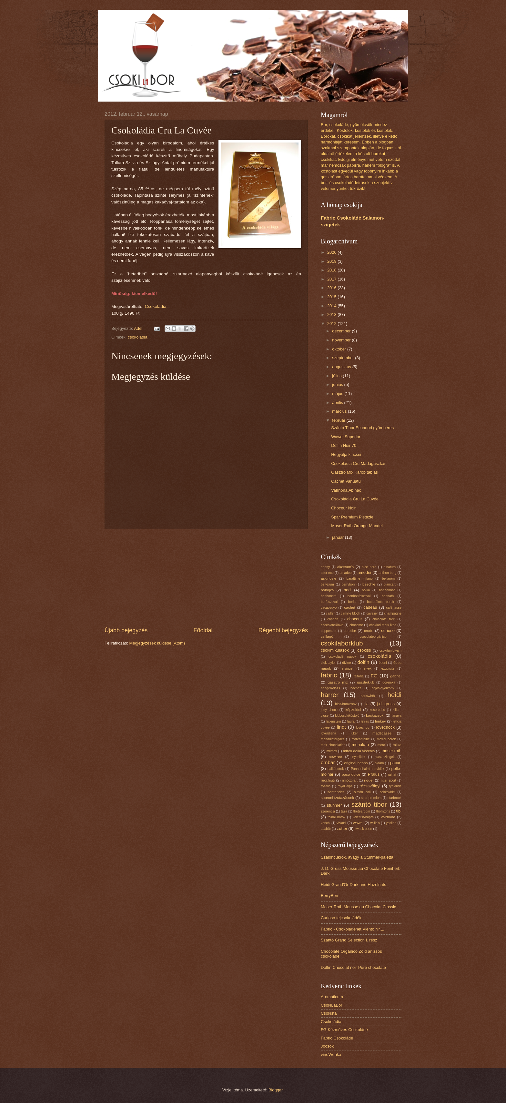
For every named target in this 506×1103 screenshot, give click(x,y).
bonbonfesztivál (359, 596)
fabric (329, 675)
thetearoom (361, 811)
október (339, 349)
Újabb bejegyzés (126, 630)
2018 (332, 270)
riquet (368, 780)
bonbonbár (387, 590)
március (340, 411)
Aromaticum (332, 996)
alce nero (369, 567)
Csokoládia (156, 306)
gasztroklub (365, 682)
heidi (394, 694)
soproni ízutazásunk (337, 798)
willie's (375, 823)
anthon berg (387, 573)
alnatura (390, 567)
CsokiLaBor (331, 1005)
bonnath (388, 596)
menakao (360, 744)
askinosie (328, 578)
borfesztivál (329, 602)
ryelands (395, 786)
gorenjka (388, 682)
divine (346, 663)
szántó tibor (369, 804)
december (342, 331)
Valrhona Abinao (346, 490)
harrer (330, 694)
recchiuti (328, 780)
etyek (367, 668)
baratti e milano (360, 578)
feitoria (359, 676)
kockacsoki (375, 715)
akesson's (345, 567)
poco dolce (351, 774)
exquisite (388, 668)
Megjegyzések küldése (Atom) (157, 643)
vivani (341, 823)
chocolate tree (383, 619)
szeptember (343, 357)
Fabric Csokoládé (337, 1038)
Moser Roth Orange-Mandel (357, 525)
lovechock (385, 727)
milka (397, 745)
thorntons (383, 811)
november (342, 340)
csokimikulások (335, 650)
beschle (368, 584)
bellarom (388, 578)
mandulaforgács (332, 739)
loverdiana (328, 733)
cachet (349, 607)
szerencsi (328, 811)
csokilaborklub (342, 643)
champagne (392, 613)
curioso (388, 630)
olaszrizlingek (385, 757)
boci (347, 589)
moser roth (391, 750)
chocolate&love (332, 625)
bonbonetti (328, 596)
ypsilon (391, 823)
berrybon (348, 584)
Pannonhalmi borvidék (367, 769)
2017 (332, 279)
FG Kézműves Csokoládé (344, 1029)
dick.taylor (328, 663)
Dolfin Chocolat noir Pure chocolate (353, 967)
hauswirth (368, 696)
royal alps (345, 786)
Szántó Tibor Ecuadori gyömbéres (362, 427)
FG (373, 675)
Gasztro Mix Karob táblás (354, 472)
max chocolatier (333, 745)
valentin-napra (363, 817)
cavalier (372, 613)
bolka (366, 590)
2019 (332, 261)
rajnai (392, 774)
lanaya (396, 715)
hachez (355, 688)
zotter (342, 828)
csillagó (327, 636)
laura (351, 721)
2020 (332, 252)
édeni (383, 663)
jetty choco (329, 710)
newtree (335, 757)
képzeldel (353, 710)
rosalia (325, 786)
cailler (330, 613)
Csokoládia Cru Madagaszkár (358, 463)
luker (354, 733)
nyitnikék (358, 757)
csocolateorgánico (373, 636)
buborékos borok (380, 602)
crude (368, 631)
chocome (356, 625)
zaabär (326, 829)
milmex (332, 751)
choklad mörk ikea (382, 625)
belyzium (327, 584)
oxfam (379, 763)
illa (366, 703)
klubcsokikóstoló (347, 715)
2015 (332, 296)
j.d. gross (386, 703)
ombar (328, 762)
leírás (365, 721)
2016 (332, 287)
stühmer (334, 805)
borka (352, 602)
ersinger (348, 668)
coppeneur (329, 631)
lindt (341, 727)
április (338, 402)
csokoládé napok (342, 656)
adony (325, 567)
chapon (332, 619)
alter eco (327, 573)
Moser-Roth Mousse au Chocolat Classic (358, 906)
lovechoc (362, 727)
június (338, 384)
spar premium (371, 798)
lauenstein (333, 721)
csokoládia (137, 337)
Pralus (374, 774)
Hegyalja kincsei (346, 454)
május (338, 393)
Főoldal (202, 630)
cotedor (350, 631)
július (337, 375)
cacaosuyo (329, 607)
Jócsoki (328, 1046)
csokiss (364, 650)
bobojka (327, 590)
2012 (332, 323)
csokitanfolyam (390, 650)
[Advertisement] (206, 577)
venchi (325, 823)
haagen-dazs (330, 688)
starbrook (394, 798)
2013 (332, 314)
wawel (358, 823)
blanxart (390, 584)
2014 (332, 305)
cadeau (370, 607)
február (339, 420)
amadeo (345, 573)
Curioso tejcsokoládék (341, 917)
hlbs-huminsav (345, 704)
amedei (364, 572)
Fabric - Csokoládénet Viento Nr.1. (352, 929)
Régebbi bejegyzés (283, 630)
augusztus (342, 366)
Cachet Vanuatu (345, 481)
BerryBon (329, 895)
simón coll (362, 792)
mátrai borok (386, 739)
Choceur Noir (343, 508)
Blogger (275, 1090)
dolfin (363, 662)
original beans (356, 763)
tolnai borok (336, 817)
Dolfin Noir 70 (343, 445)
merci (382, 745)
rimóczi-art (350, 780)
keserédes (377, 710)
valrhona (388, 817)
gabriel (395, 676)
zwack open (363, 829)
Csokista (329, 1013)
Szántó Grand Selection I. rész (349, 940)
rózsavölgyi (369, 785)
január (338, 537)
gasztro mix (338, 682)
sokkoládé (387, 792)
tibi (398, 811)
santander (336, 792)
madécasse (381, 733)
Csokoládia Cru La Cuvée (355, 499)
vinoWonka (331, 1054)
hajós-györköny (383, 688)
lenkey (380, 721)
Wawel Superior (345, 436)
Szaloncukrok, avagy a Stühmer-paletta (357, 857)
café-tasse (394, 607)
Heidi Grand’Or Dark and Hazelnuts (353, 884)
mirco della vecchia (359, 751)
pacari (395, 762)
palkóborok (336, 769)
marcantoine (360, 739)
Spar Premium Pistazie (352, 517)
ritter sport (388, 780)
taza (344, 811)
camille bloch (350, 613)
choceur (354, 618)
